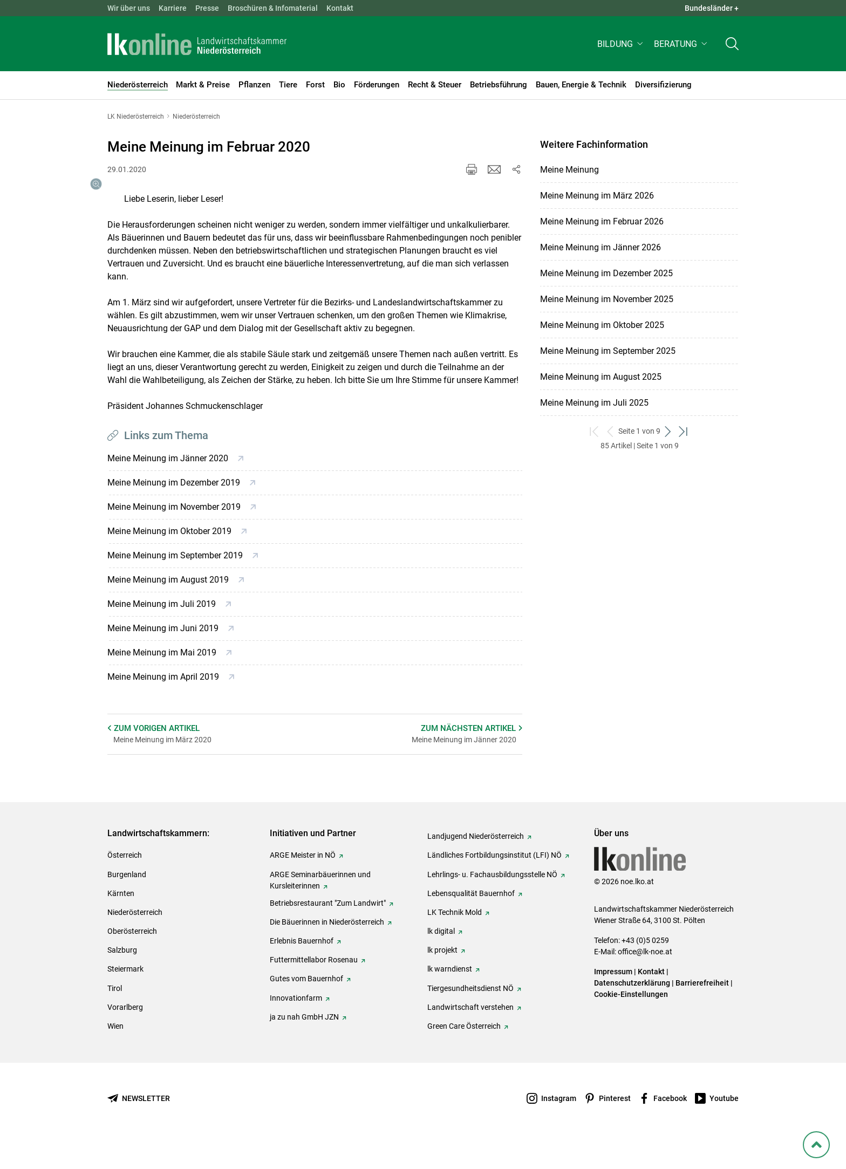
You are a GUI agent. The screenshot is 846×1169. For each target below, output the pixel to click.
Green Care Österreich (464, 1052)
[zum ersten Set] (595, 431)
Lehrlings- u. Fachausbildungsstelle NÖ (492, 900)
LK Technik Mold (454, 938)
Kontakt (339, 8)
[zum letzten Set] (684, 431)
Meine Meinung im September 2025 (608, 351)
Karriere (173, 8)
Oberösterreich (132, 957)
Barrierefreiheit (702, 1008)
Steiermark (125, 994)
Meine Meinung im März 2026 (597, 195)
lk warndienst (449, 994)
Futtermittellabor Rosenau (314, 985)
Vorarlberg (125, 1033)
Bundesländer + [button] (712, 8)
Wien (115, 1052)
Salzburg (122, 976)
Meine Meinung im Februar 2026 (602, 221)
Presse (207, 8)
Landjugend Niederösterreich (475, 862)
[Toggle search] (732, 46)
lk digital (441, 957)
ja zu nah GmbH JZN (304, 1042)
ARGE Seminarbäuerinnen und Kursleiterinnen (320, 906)
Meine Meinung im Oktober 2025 (602, 325)
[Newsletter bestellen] (138, 1124)
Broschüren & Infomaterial (273, 8)
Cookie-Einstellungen (631, 1020)
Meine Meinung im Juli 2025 (594, 403)
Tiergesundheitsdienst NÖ (470, 1014)
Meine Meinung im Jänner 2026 (600, 247)
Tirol (114, 1014)
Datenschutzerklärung (632, 1008)
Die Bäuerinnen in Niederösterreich (327, 948)
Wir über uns (128, 8)
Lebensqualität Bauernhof (471, 919)
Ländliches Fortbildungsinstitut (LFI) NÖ (494, 881)
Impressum (613, 997)
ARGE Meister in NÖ (303, 881)
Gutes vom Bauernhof (306, 1004)
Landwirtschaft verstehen (470, 1033)
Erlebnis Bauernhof (301, 966)
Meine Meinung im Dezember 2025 (606, 273)
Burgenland (126, 900)
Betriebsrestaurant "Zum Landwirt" (328, 929)
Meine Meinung (569, 170)
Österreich (124, 881)
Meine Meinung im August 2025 (600, 377)
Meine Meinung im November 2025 (606, 299)
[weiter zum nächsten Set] (668, 431)
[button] (621, 47)
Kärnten (120, 919)
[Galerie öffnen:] (157, 263)
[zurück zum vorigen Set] (610, 431)
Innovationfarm (296, 1024)
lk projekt (442, 976)
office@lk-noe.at (645, 977)
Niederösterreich (134, 938)
